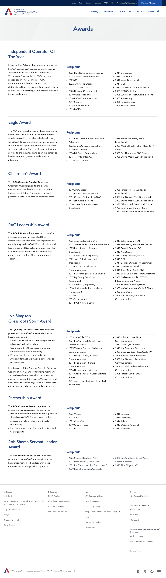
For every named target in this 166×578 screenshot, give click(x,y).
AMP (106, 3)
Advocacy (8, 492)
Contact (88, 3)
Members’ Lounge (150, 3)
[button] (158, 11)
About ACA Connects (139, 505)
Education (52, 492)
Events (133, 492)
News (87, 492)
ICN (112, 3)
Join (80, 3)
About (98, 3)
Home (73, 3)
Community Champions (127, 3)
